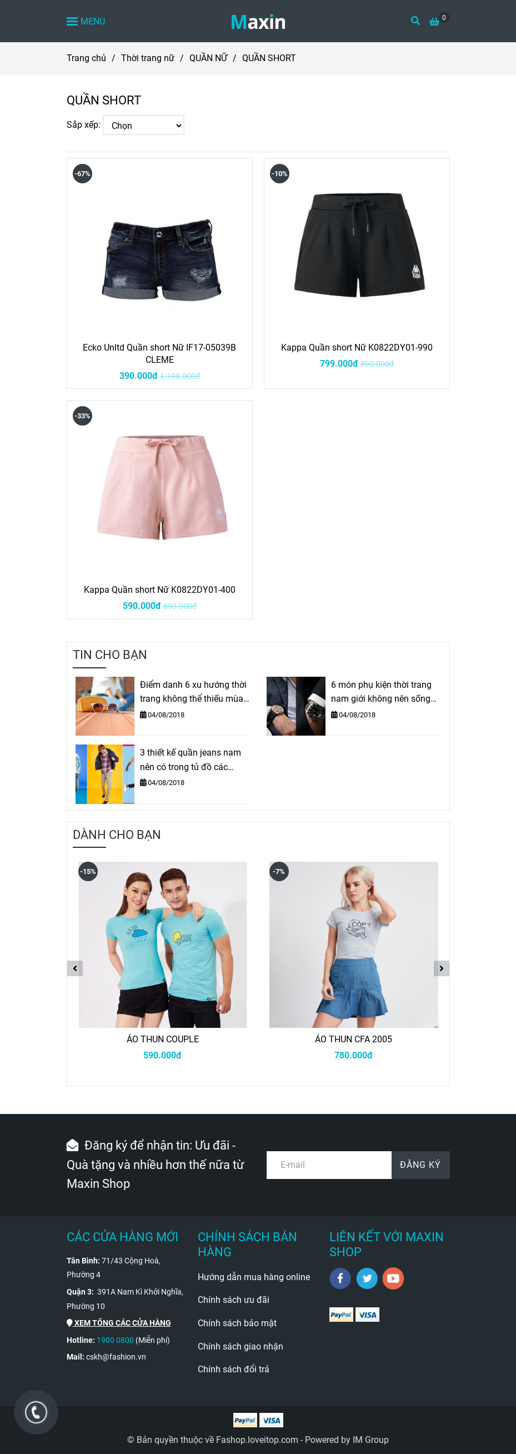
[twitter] (367, 1278)
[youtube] (393, 1278)
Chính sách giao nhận (240, 1346)
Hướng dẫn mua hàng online (254, 1277)
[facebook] (340, 1278)
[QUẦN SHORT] (258, 21)
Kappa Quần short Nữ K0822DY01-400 (160, 589)
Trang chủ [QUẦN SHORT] (86, 58)
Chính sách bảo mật (237, 1323)
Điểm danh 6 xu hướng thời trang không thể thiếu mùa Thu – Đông (193, 692)
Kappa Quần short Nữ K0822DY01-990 (357, 347)
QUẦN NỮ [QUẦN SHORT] (208, 58)
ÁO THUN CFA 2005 (353, 1039)
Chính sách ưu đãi (233, 1300)
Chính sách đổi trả (233, 1369)
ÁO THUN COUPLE (163, 1039)
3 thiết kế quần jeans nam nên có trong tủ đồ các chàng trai (190, 760)
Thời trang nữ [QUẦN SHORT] (147, 58)
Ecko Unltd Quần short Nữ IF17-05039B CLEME (159, 353)
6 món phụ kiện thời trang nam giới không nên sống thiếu (381, 692)
